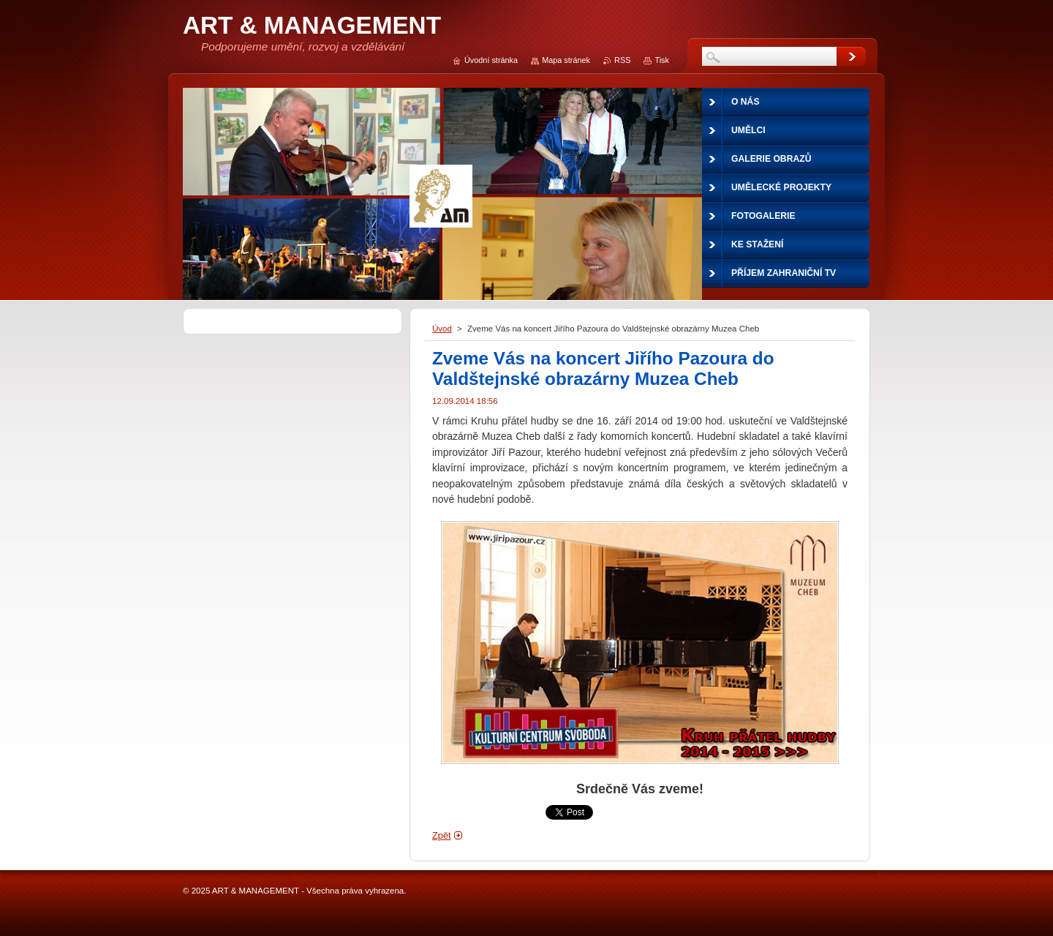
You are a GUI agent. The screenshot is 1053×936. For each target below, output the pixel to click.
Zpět (441, 835)
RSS (622, 60)
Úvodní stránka (491, 60)
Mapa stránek (566, 60)
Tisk (661, 60)
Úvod (442, 328)
